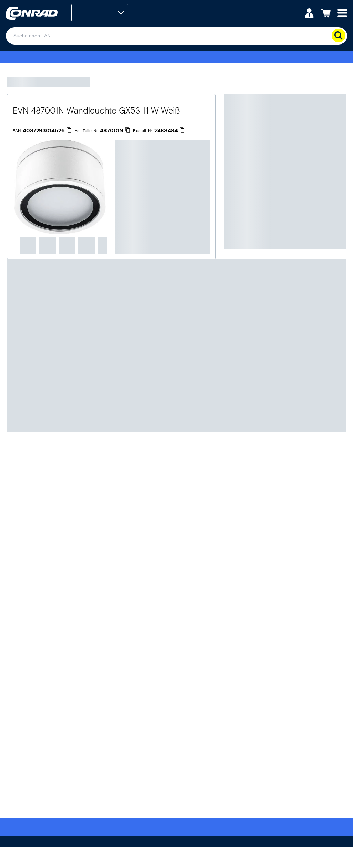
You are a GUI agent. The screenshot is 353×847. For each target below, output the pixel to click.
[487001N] (115, 130)
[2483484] (169, 130)
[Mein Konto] (309, 12)
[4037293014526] (47, 130)
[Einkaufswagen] (326, 12)
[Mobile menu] (342, 12)
